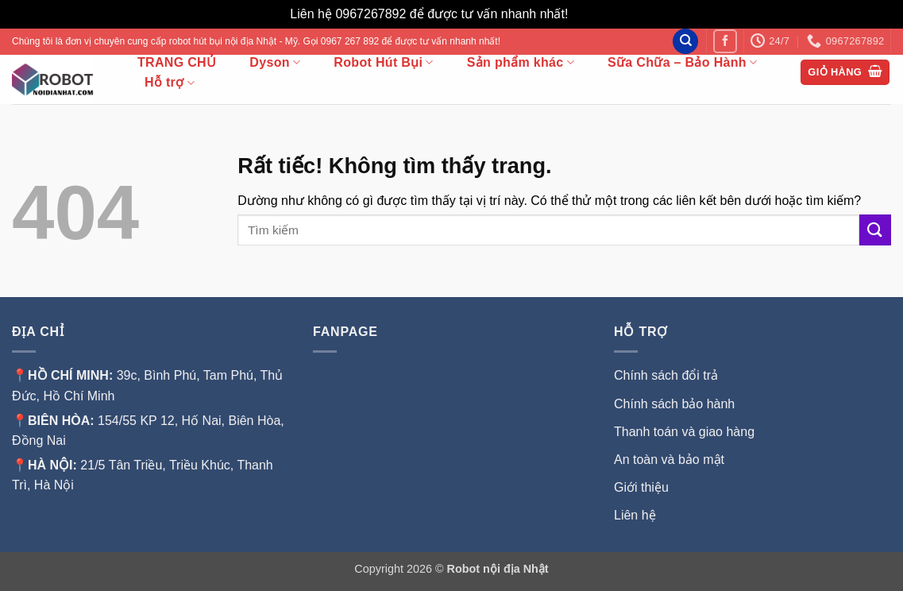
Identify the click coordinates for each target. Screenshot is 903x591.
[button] (845, 73)
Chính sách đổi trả (666, 375)
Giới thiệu (643, 487)
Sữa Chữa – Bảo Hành (682, 62)
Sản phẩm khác (520, 62)
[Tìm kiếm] (685, 42)
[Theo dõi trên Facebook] (724, 40)
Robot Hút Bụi (383, 62)
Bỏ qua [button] (592, 14)
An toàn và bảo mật (669, 459)
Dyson (274, 62)
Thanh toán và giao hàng (684, 431)
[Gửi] (875, 229)
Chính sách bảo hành (674, 404)
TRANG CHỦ (176, 62)
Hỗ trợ (170, 83)
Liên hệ (635, 515)
